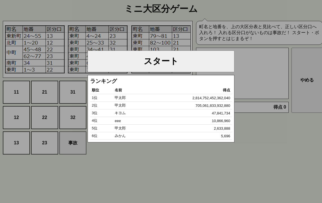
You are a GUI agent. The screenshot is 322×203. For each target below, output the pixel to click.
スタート (161, 61)
